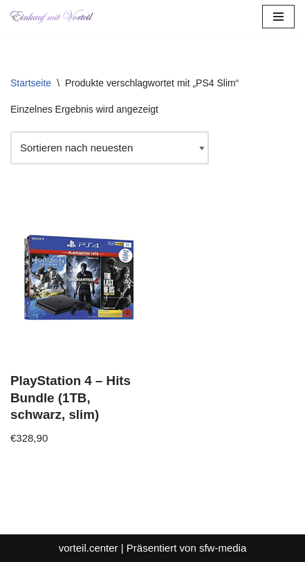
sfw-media (222, 548)
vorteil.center (88, 548)
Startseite (30, 82)
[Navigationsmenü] (278, 16)
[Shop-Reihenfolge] (109, 148)
